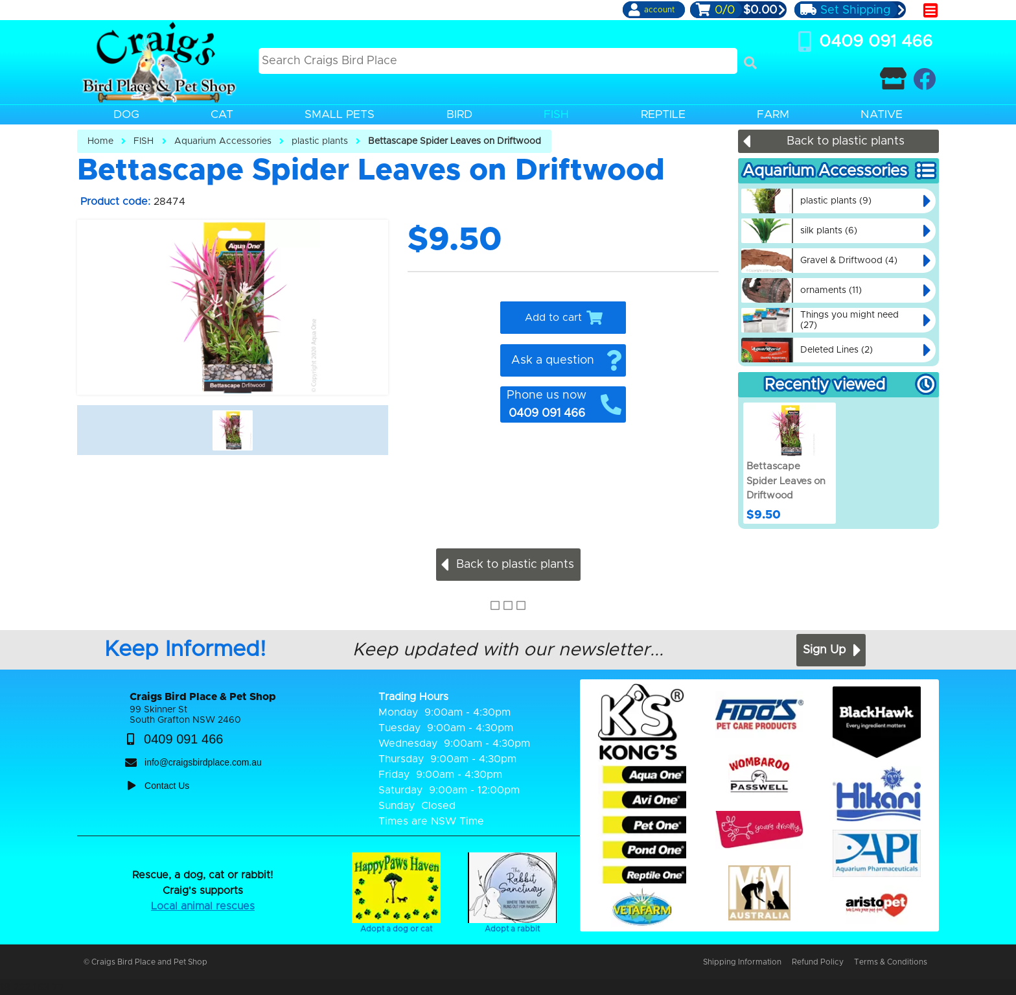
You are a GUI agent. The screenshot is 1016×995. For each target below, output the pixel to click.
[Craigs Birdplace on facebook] (924, 78)
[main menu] (930, 10)
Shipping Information (742, 962)
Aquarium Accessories (222, 141)
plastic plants (320, 141)
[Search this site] (498, 61)
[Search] (750, 63)
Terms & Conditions (890, 962)
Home (100, 141)
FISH (143, 141)
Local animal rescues (203, 906)
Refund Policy (818, 962)
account (659, 10)
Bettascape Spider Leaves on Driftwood (454, 141)
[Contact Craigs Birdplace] (893, 78)
